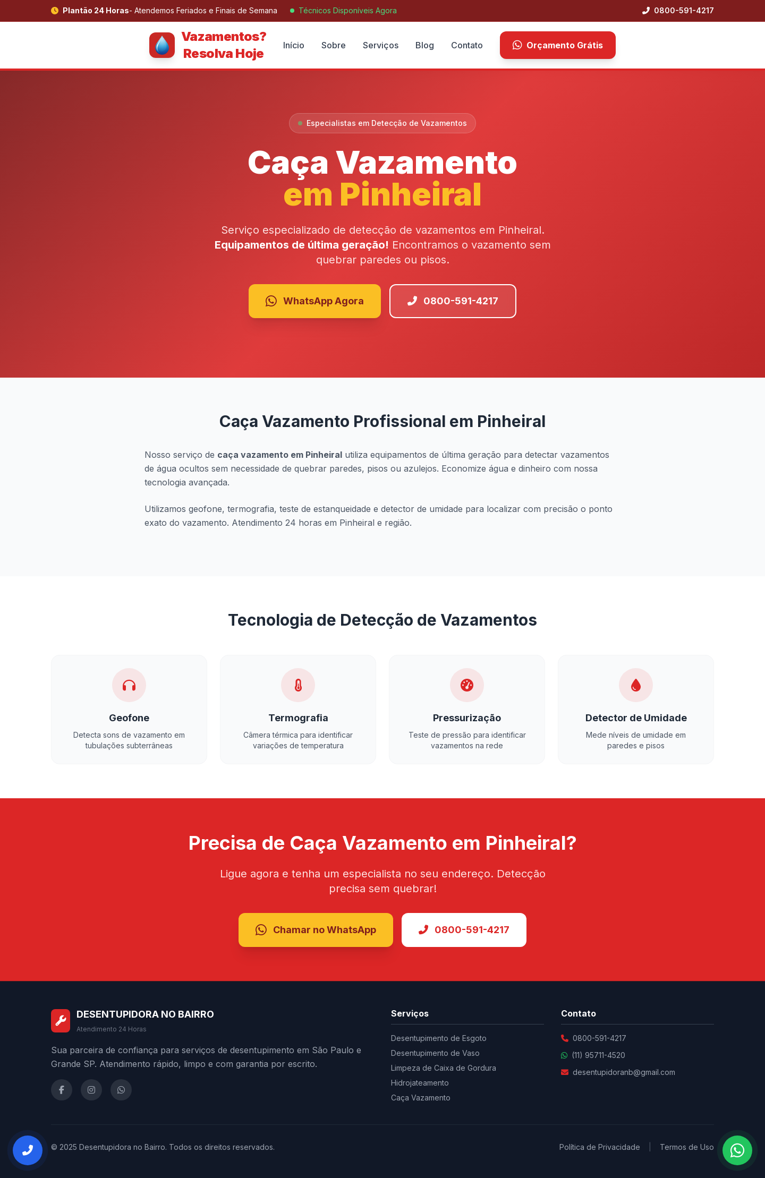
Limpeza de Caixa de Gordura (443, 1067)
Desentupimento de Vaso (435, 1052)
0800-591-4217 (678, 10)
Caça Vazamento (420, 1097)
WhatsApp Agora (315, 301)
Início (293, 45)
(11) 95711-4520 (598, 1055)
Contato (467, 45)
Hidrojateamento (420, 1082)
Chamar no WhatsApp (316, 929)
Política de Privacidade (599, 1146)
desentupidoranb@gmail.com (624, 1072)
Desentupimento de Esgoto (439, 1038)
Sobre (333, 45)
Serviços (380, 45)
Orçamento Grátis (558, 45)
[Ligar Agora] (27, 1150)
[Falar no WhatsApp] (737, 1150)
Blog (424, 45)
